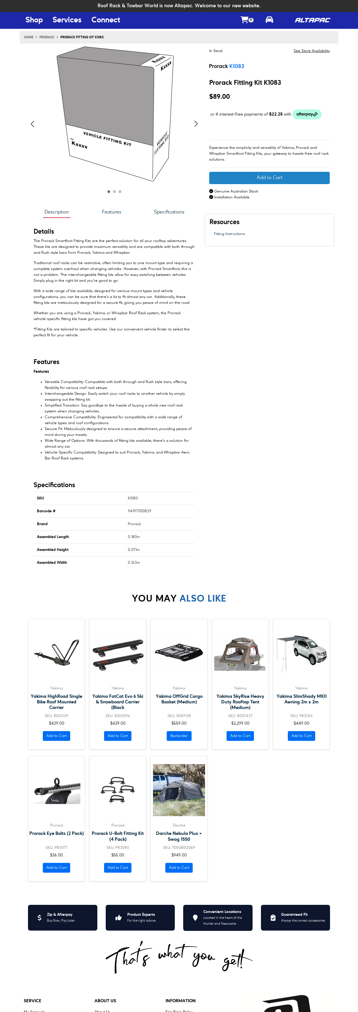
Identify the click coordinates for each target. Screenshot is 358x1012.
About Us (105, 1001)
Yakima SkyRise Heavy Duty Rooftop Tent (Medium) (240, 702)
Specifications (169, 212)
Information (181, 1001)
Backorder (179, 736)
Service (32, 1001)
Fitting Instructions (229, 234)
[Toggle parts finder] (269, 20)
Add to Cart (269, 177)
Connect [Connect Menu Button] (105, 20)
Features (111, 212)
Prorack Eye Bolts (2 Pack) (56, 833)
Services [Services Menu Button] (67, 20)
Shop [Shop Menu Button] (34, 20)
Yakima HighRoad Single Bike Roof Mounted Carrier (56, 702)
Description (56, 212)
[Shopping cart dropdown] (247, 20)
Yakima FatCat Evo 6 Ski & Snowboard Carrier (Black (117, 702)
